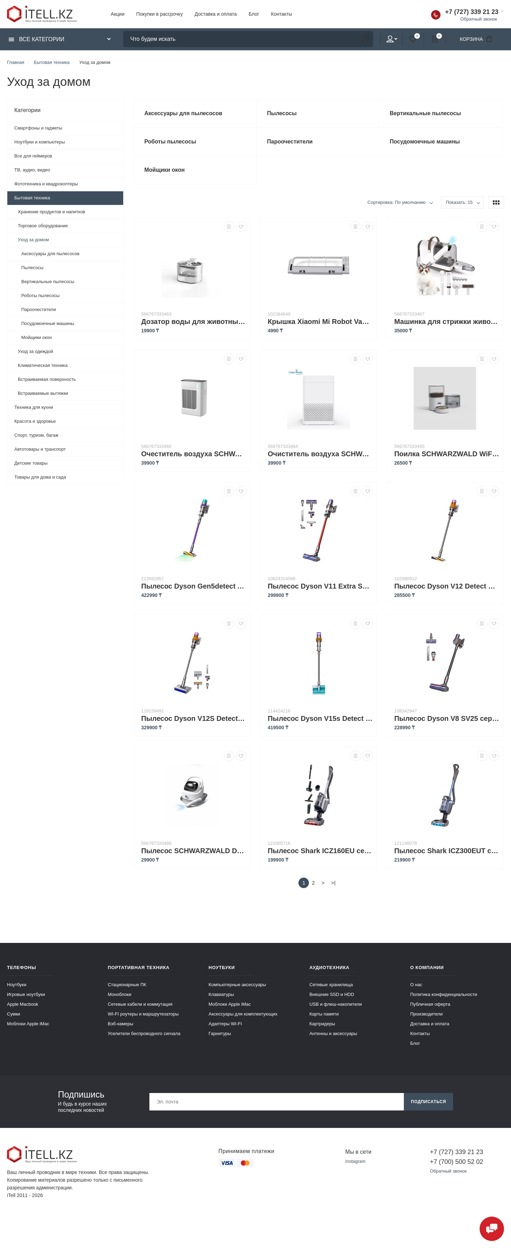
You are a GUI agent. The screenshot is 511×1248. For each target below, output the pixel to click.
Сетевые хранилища (331, 984)
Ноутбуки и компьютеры (39, 142)
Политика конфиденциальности (443, 994)
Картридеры (322, 1023)
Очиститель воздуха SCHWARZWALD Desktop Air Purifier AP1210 (320, 454)
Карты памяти (324, 1014)
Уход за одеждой (35, 351)
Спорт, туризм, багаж (36, 435)
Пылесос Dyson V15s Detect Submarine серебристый (320, 718)
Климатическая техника (43, 365)
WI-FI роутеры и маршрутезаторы (143, 1014)
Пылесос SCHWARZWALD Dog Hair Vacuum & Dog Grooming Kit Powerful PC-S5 (193, 851)
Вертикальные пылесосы (47, 281)
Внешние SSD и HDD (331, 994)
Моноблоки (119, 994)
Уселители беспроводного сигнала (144, 1033)
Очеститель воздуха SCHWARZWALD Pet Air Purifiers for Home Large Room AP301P (193, 454)
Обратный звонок (478, 19)
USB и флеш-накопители (335, 1004)
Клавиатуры (221, 994)
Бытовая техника (32, 197)
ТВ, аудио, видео (32, 169)
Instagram (355, 1161)
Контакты (281, 14)
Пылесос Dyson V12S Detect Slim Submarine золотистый (193, 718)
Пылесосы (32, 267)
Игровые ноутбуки (26, 994)
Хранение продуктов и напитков (51, 211)
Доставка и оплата (216, 14)
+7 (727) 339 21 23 (471, 11)
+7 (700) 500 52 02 (456, 1161)
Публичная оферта (430, 1004)
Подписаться (428, 1101)
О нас (416, 984)
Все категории (36, 39)
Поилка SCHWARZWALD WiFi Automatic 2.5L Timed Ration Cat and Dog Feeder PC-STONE (446, 454)
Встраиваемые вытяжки (43, 393)
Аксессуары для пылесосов (50, 253)
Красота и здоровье (35, 421)
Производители (426, 1014)
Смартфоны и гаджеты (38, 128)
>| (333, 883)
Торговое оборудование (43, 225)
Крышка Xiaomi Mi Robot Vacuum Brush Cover (320, 321)
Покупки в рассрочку (159, 14)
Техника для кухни (33, 407)
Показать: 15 (459, 202)
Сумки (13, 1014)
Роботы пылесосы (40, 295)
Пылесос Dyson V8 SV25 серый (446, 718)
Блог (254, 14)
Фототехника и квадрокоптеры (46, 183)
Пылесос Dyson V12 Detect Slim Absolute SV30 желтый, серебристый (446, 586)
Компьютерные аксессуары (237, 984)
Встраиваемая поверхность (47, 379)
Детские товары (30, 463)
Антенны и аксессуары (333, 1033)
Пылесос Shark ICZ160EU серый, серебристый (320, 851)
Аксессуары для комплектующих (243, 1014)
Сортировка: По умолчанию (397, 202)
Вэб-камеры (120, 1023)
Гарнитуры (220, 1033)
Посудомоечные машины (47, 323)
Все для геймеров (33, 155)
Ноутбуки (17, 984)
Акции (117, 14)
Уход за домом (33, 239)
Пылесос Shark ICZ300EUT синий (446, 851)
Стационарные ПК (127, 984)
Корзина (478, 38)
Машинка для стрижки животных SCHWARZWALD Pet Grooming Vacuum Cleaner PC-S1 (446, 321)
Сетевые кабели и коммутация (140, 1004)
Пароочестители (38, 309)
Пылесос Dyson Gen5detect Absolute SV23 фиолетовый (193, 586)
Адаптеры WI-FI (225, 1023)
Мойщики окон (36, 337)
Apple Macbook (22, 1004)
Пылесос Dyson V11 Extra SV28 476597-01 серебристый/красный (320, 586)
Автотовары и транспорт (40, 449)
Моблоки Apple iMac (28, 1023)
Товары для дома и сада (40, 477)
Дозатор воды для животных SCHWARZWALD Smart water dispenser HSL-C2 (193, 321)
